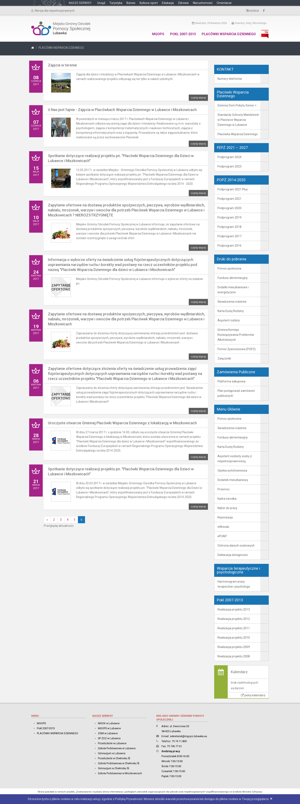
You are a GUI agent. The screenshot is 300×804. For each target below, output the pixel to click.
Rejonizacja (225, 517)
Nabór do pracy (227, 508)
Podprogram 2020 (229, 208)
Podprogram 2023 (229, 166)
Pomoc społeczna (229, 268)
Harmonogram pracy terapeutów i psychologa (234, 584)
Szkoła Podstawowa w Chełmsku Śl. (119, 763)
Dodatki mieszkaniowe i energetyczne (233, 290)
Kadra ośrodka (227, 498)
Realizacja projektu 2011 (234, 628)
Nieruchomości (202, 3)
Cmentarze (224, 3)
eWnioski (223, 526)
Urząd (101, 3)
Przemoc (224, 489)
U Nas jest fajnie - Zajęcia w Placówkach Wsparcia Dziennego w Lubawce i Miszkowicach (122, 109)
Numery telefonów (230, 78)
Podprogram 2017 (229, 236)
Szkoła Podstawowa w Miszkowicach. (120, 773)
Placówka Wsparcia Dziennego (238, 134)
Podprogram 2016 (229, 245)
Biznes (130, 3)
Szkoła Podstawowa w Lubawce (117, 748)
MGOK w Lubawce (109, 723)
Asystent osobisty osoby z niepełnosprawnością (235, 458)
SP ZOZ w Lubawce (109, 738)
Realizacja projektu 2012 (234, 618)
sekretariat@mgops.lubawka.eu (188, 736)
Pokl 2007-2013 (183, 34)
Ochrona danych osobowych (236, 545)
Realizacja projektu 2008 (234, 656)
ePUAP (222, 536)
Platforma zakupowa (231, 381)
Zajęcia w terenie (62, 65)
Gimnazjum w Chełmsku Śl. (114, 768)
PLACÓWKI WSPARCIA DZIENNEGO (229, 34)
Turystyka (115, 3)
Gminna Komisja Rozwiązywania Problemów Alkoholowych (236, 334)
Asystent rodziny (229, 320)
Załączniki (224, 358)
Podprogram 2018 (229, 226)
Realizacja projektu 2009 (234, 647)
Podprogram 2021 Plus (233, 189)
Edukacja (168, 3)
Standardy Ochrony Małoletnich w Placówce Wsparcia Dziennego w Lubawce (238, 119)
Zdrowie (183, 3)
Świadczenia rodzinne (232, 301)
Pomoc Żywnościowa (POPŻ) (237, 349)
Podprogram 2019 (229, 217)
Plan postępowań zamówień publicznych (236, 393)
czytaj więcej (198, 97)
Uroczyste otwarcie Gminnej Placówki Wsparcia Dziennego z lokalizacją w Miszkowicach (122, 423)
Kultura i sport (149, 3)
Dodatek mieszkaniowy (233, 480)
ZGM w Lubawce (108, 733)
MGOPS (158, 34)
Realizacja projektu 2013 (234, 609)
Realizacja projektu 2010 (234, 637)
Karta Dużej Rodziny (231, 311)
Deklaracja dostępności (233, 555)
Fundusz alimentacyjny (233, 278)
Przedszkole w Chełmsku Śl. (114, 758)
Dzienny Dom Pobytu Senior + (237, 105)
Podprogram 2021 (229, 198)
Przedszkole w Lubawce (112, 743)
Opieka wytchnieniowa (232, 470)
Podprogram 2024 (229, 157)
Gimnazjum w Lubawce (111, 753)
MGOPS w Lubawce (109, 728)
